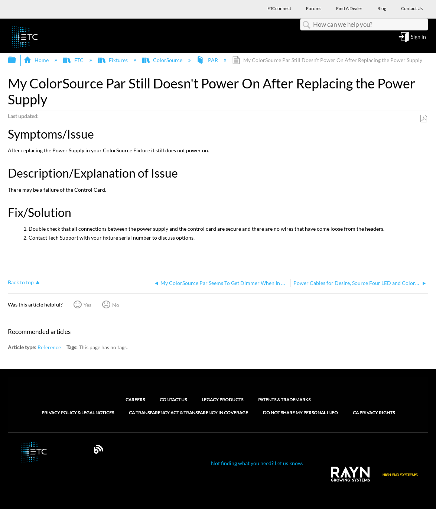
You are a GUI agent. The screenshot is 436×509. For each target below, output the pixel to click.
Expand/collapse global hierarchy (16, 60)
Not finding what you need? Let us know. (257, 463)
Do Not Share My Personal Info (300, 412)
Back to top (21, 282)
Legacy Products (222, 399)
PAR (207, 60)
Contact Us (173, 399)
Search (306, 25)
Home (36, 60)
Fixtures (113, 60)
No (115, 305)
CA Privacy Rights (374, 412)
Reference (49, 347)
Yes (87, 305)
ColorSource (162, 60)
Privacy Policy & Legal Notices (78, 412)
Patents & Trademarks (284, 399)
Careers (135, 399)
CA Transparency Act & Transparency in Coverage (188, 412)
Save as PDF (423, 119)
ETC (73, 60)
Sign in (418, 37)
